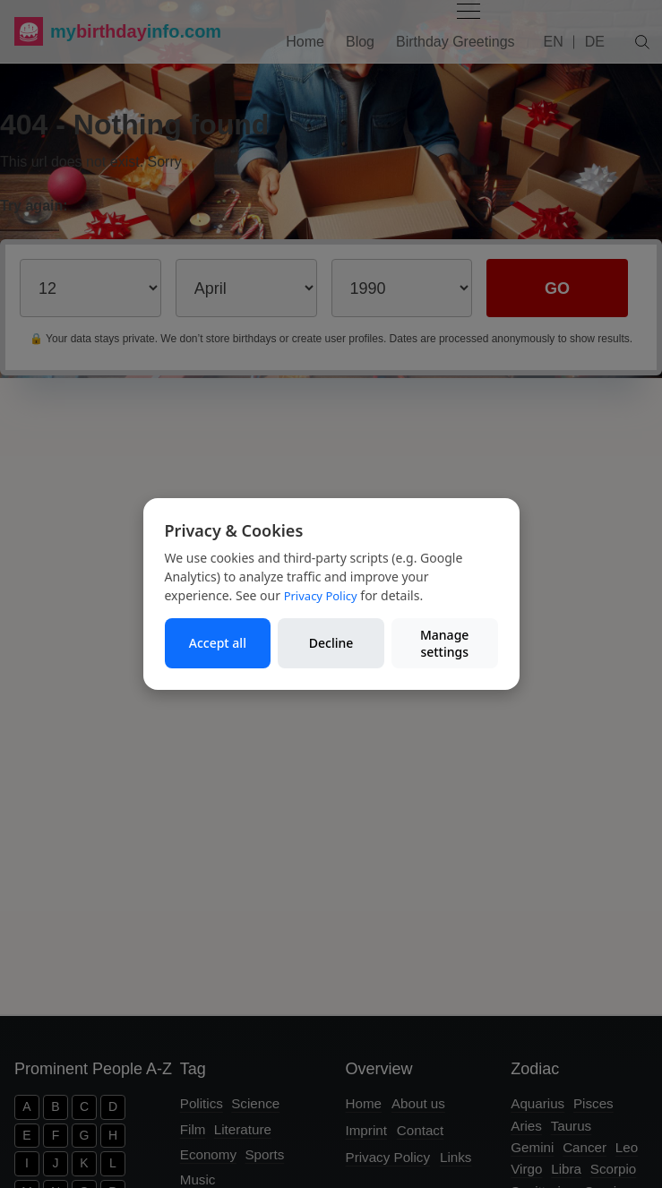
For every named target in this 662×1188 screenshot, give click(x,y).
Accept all (217, 642)
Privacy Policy (320, 596)
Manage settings (444, 643)
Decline (331, 642)
